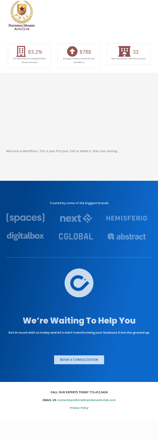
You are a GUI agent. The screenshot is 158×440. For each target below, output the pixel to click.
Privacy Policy (79, 408)
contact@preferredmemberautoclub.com (86, 400)
